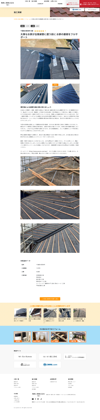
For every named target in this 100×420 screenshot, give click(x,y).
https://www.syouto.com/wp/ (38, 151)
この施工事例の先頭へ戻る (50, 299)
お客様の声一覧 (54, 382)
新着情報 (59, 3)
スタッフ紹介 (71, 387)
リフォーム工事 (17, 390)
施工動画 (34, 392)
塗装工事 (16, 387)
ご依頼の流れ (17, 406)
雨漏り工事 (16, 385)
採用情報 (70, 390)
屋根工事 (16, 382)
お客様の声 (40, 3)
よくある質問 (17, 408)
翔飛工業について (72, 382)
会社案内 (70, 385)
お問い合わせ (17, 403)
